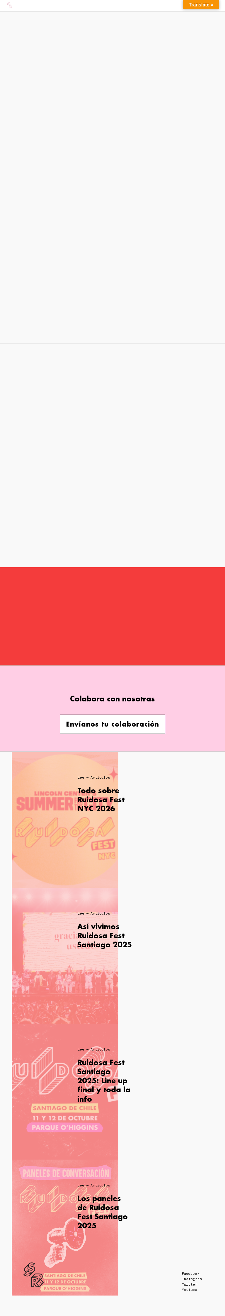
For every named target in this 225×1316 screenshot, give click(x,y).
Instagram (192, 1279)
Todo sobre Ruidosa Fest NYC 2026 (101, 799)
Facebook (191, 1274)
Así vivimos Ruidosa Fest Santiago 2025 (104, 935)
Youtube (189, 1290)
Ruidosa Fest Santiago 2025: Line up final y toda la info (103, 1080)
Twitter (189, 1284)
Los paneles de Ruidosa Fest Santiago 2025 (102, 1212)
